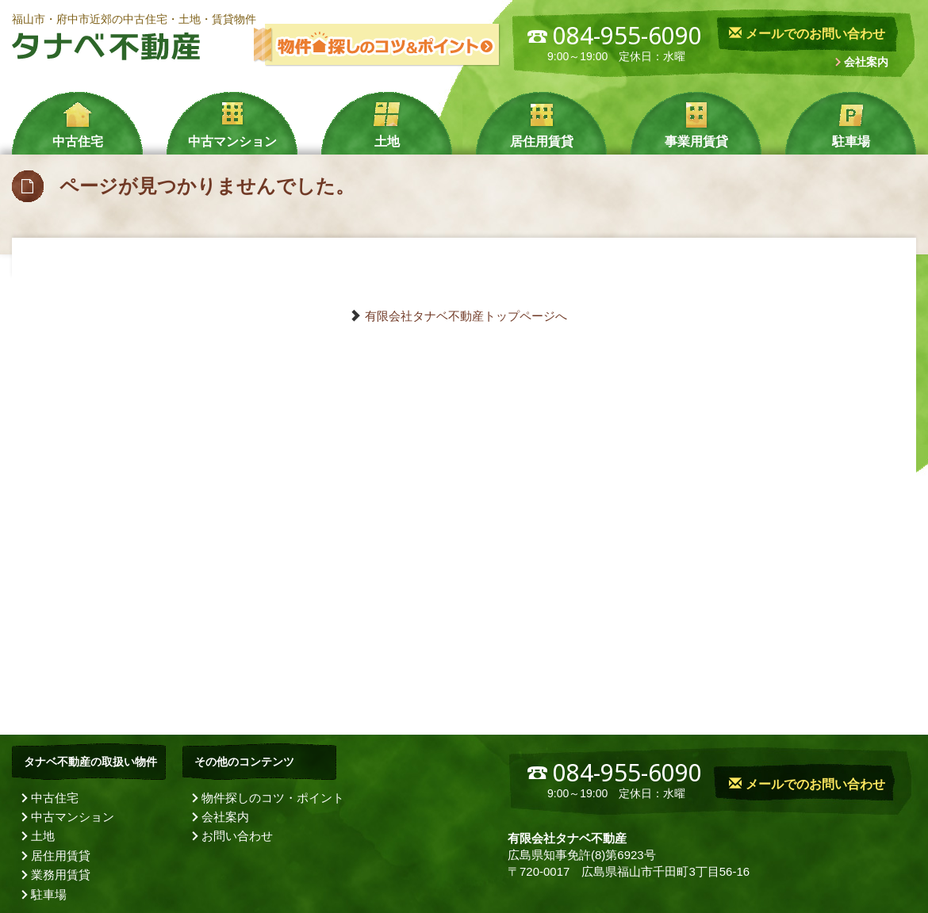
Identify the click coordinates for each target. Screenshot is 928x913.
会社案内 (866, 61)
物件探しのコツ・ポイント (272, 797)
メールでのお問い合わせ (806, 33)
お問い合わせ (237, 835)
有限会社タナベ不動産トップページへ (466, 316)
